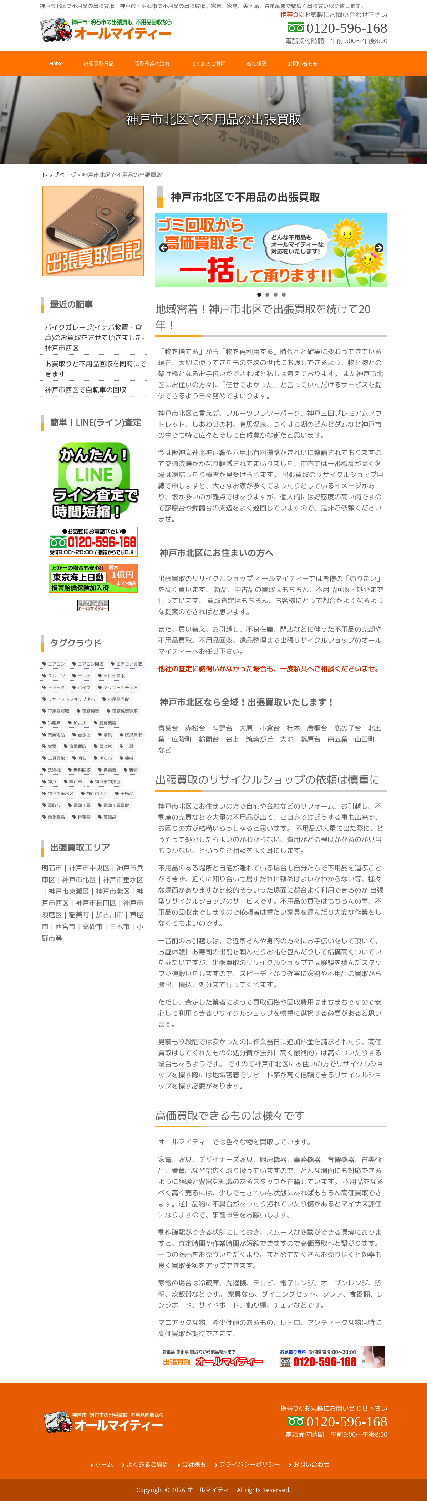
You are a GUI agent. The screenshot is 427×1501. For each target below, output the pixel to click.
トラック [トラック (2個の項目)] (56, 688)
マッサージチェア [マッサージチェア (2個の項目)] (120, 688)
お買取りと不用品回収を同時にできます (96, 369)
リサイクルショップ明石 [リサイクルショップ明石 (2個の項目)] (71, 699)
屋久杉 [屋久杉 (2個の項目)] (105, 746)
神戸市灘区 (113, 891)
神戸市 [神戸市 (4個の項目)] (75, 782)
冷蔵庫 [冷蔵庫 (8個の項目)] (54, 723)
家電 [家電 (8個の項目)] (52, 746)
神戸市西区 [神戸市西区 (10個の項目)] (97, 794)
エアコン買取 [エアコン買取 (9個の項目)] (129, 664)
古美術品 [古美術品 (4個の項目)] (56, 735)
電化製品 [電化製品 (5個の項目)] (56, 817)
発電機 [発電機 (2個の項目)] (109, 770)
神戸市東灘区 (69, 891)
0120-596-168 (346, 28)
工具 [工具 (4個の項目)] (129, 746)
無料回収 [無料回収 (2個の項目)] (82, 770)
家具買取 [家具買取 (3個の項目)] (133, 735)
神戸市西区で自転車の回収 (85, 389)
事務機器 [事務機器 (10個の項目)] (90, 711)
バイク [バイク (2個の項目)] (84, 688)
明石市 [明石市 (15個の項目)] (105, 758)
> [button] (378, 248)
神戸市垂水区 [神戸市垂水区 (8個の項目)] (60, 794)
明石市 (52, 867)
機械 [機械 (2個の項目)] (129, 758)
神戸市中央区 (89, 867)
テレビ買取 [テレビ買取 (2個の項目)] (114, 676)
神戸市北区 (79, 879)
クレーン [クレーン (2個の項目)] (56, 676)
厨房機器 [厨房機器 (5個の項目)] (107, 723)
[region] (271, 250)
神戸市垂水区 (123, 879)
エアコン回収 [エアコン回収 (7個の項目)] (90, 664)
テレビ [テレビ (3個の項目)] (84, 676)
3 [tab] (276, 295)
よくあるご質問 (147, 1464)
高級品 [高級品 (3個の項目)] (109, 817)
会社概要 (194, 1464)
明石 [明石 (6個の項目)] (82, 758)
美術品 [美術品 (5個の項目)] (127, 794)
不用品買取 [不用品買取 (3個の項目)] (58, 711)
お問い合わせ (311, 1464)
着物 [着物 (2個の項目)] (133, 770)
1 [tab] (259, 295)
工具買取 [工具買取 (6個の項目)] (56, 758)
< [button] (164, 248)
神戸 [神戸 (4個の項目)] (52, 782)
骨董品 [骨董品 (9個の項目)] (84, 817)
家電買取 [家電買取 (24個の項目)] (77, 746)
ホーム (104, 1464)
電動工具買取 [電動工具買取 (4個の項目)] (116, 805)
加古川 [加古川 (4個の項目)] (79, 723)
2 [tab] (267, 295)
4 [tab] (284, 295)
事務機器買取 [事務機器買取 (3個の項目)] (125, 711)
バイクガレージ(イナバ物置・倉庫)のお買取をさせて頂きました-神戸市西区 (94, 338)
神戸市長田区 (96, 902)
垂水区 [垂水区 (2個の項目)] (84, 735)
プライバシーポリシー (249, 1464)
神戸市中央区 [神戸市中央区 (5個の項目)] (108, 782)
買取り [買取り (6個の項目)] (54, 805)
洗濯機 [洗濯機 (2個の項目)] (54, 770)
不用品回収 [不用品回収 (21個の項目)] (118, 699)
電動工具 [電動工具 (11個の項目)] (82, 805)
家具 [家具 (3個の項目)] (107, 735)
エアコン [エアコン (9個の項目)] (56, 664)
